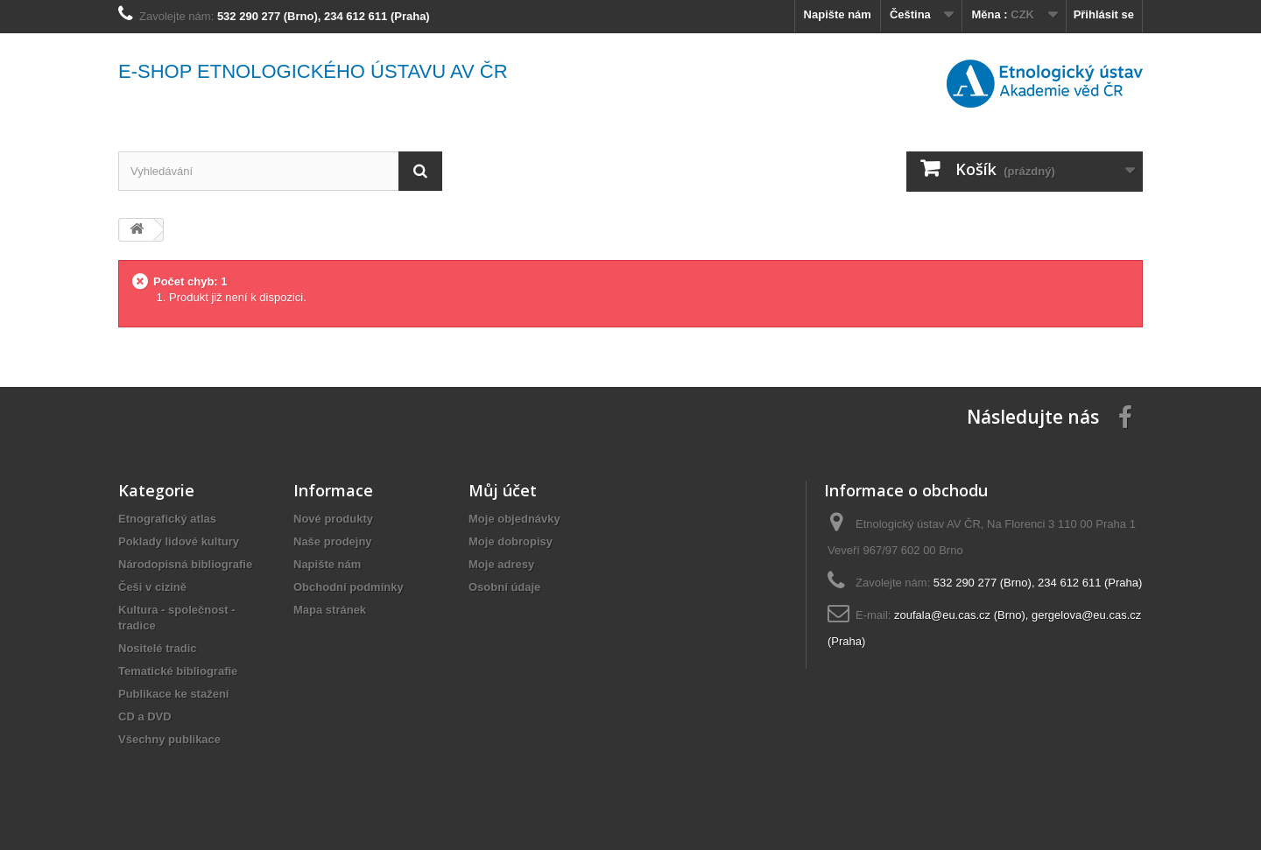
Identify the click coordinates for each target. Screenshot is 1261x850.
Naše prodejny (332, 541)
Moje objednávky (514, 518)
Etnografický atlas (167, 518)
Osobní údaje (504, 587)
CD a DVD (145, 716)
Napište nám (837, 14)
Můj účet (502, 490)
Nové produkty (333, 518)
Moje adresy (501, 564)
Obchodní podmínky (348, 587)
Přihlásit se (1104, 14)
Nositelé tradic (157, 648)
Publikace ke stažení (173, 693)
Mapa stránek (329, 609)
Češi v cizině (152, 587)
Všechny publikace (169, 739)
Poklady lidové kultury (178, 541)
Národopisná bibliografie (185, 564)
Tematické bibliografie (177, 671)
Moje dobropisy (510, 541)
